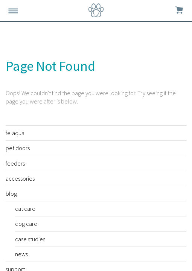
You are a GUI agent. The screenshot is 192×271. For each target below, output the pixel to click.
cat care (25, 208)
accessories (20, 178)
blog (11, 193)
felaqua (15, 133)
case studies (30, 239)
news (21, 254)
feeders (15, 163)
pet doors (18, 148)
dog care (26, 223)
